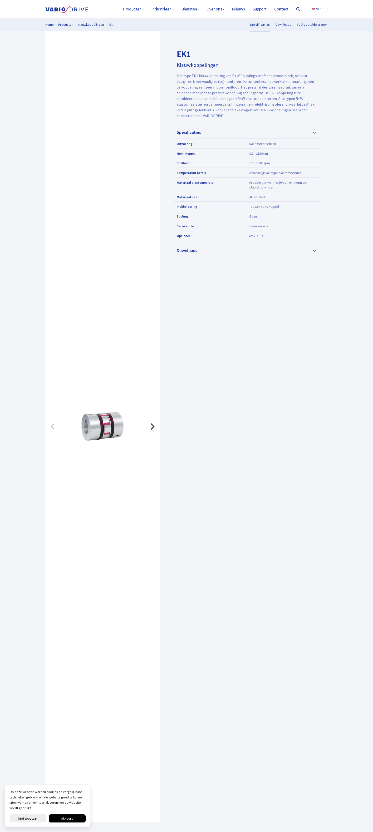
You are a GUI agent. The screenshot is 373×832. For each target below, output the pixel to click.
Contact (281, 9)
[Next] (152, 426)
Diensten (189, 9)
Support (260, 9)
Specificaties (260, 24)
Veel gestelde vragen (312, 24)
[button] (316, 9)
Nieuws (238, 9)
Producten (132, 9)
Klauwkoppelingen (91, 24)
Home (49, 24)
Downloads (283, 24)
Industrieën (161, 9)
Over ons (214, 9)
